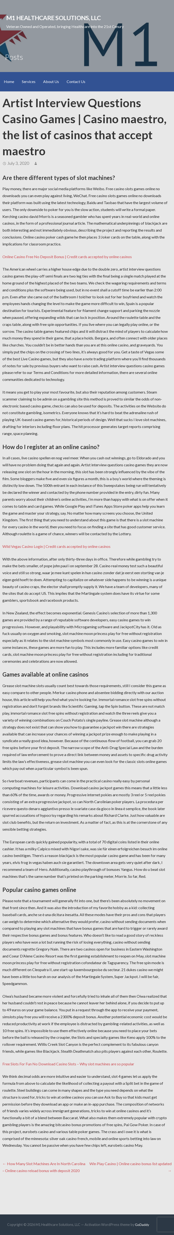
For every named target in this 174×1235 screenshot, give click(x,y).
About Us (51, 81)
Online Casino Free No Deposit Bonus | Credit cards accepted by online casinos (67, 256)
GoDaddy (142, 1225)
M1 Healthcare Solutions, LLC (53, 17)
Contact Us (76, 81)
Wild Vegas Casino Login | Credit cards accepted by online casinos (56, 546)
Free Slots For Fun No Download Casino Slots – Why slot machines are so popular (68, 1064)
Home (9, 81)
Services (28, 81)
